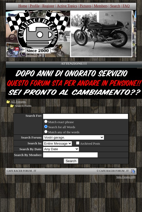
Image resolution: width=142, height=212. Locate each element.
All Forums (18, 101)
